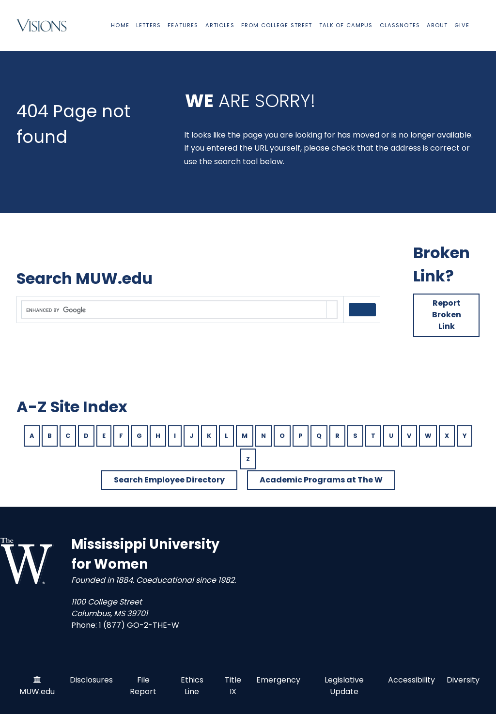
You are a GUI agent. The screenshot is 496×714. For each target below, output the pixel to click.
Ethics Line (192, 685)
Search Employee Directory (169, 479)
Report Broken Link (446, 314)
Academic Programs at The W (321, 479)
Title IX (233, 685)
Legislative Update (344, 685)
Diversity (463, 679)
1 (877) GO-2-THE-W (139, 625)
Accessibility (411, 679)
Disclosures (91, 679)
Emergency (278, 679)
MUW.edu (37, 691)
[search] (174, 310)
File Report (143, 685)
